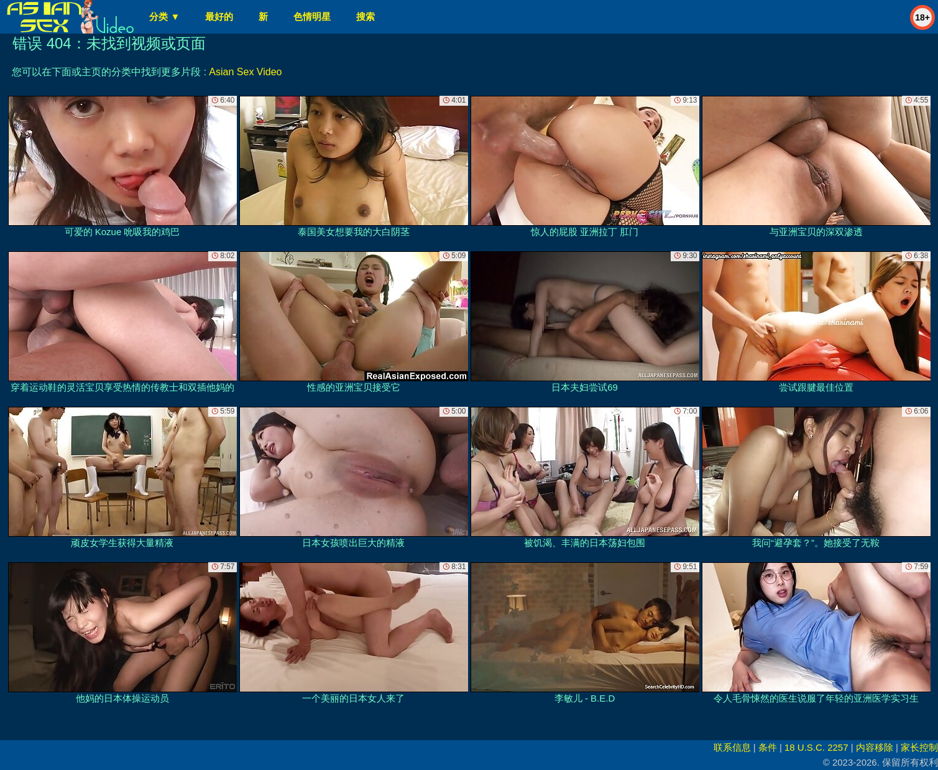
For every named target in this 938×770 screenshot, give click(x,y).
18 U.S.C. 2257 (816, 747)
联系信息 (732, 747)
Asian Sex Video (245, 72)
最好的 (219, 16)
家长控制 (919, 747)
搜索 (365, 16)
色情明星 (312, 16)
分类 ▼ (164, 16)
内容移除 (874, 747)
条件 (767, 747)
